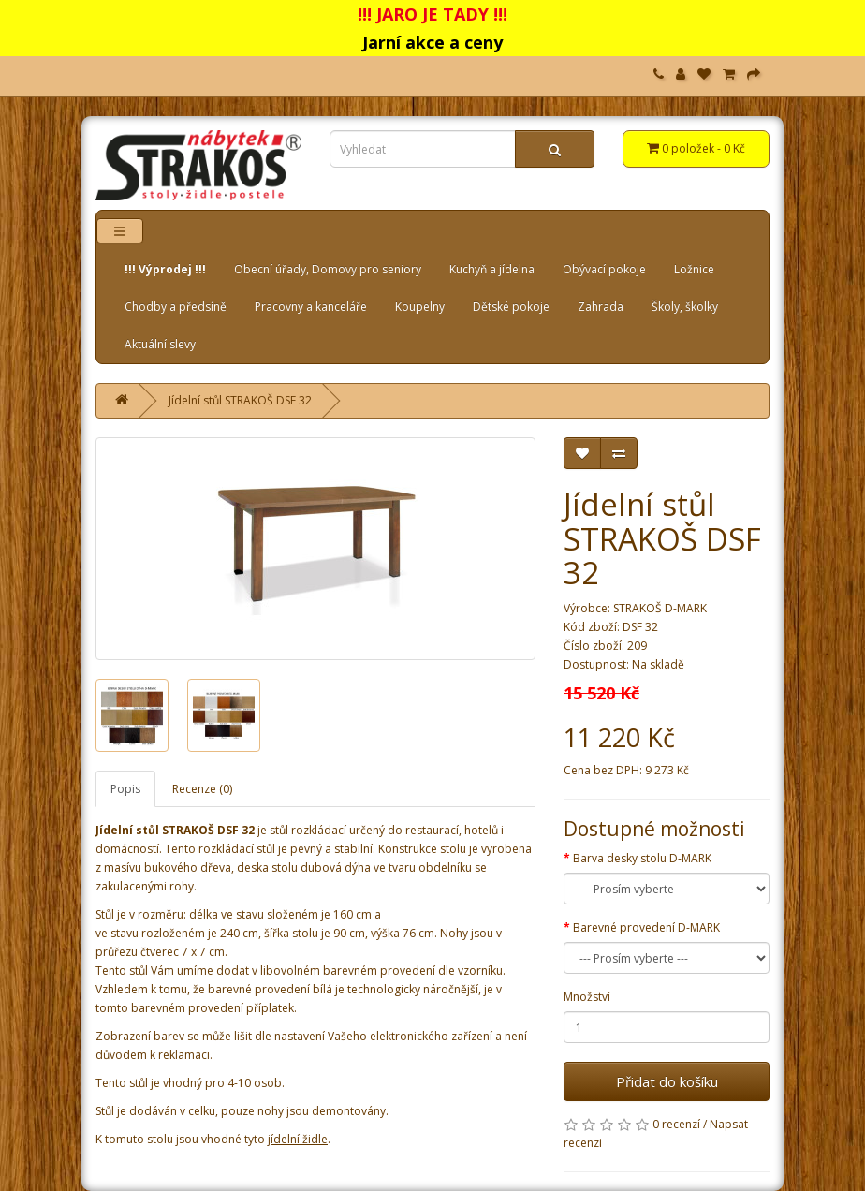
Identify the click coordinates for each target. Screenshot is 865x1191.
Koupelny (420, 307)
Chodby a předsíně (176, 307)
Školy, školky (685, 307)
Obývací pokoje (604, 269)
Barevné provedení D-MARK (646, 927)
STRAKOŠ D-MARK (660, 608)
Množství (587, 997)
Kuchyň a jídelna (492, 269)
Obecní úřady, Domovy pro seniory (327, 269)
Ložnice (694, 269)
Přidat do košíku (667, 1081)
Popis (125, 789)
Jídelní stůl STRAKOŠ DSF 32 (240, 400)
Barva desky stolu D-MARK (642, 858)
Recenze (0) (202, 789)
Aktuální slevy (160, 344)
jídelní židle (298, 1139)
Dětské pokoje (511, 307)
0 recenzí (676, 1124)
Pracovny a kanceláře (311, 307)
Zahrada (600, 307)
